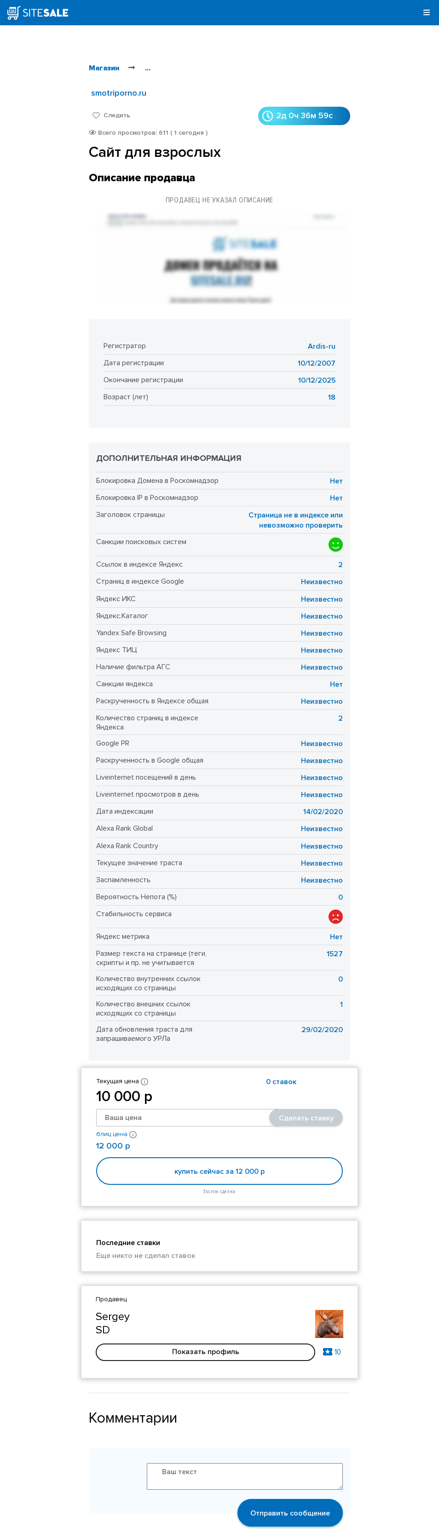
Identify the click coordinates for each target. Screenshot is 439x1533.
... (147, 68)
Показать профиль (205, 1351)
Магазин (104, 68)
